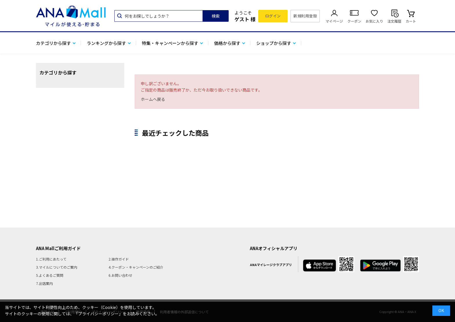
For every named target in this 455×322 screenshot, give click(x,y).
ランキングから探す (106, 43)
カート (411, 21)
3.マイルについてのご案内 (56, 267)
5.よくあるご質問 (49, 275)
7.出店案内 (44, 283)
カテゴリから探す (53, 43)
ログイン (273, 16)
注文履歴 (394, 21)
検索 (216, 16)
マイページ (334, 21)
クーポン (354, 21)
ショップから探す (273, 43)
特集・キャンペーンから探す (170, 43)
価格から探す (227, 43)
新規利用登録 (305, 16)
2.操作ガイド (119, 258)
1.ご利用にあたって (51, 258)
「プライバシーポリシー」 (98, 313)
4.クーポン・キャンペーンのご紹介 (136, 267)
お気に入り (374, 21)
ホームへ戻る (153, 99)
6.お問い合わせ (120, 275)
